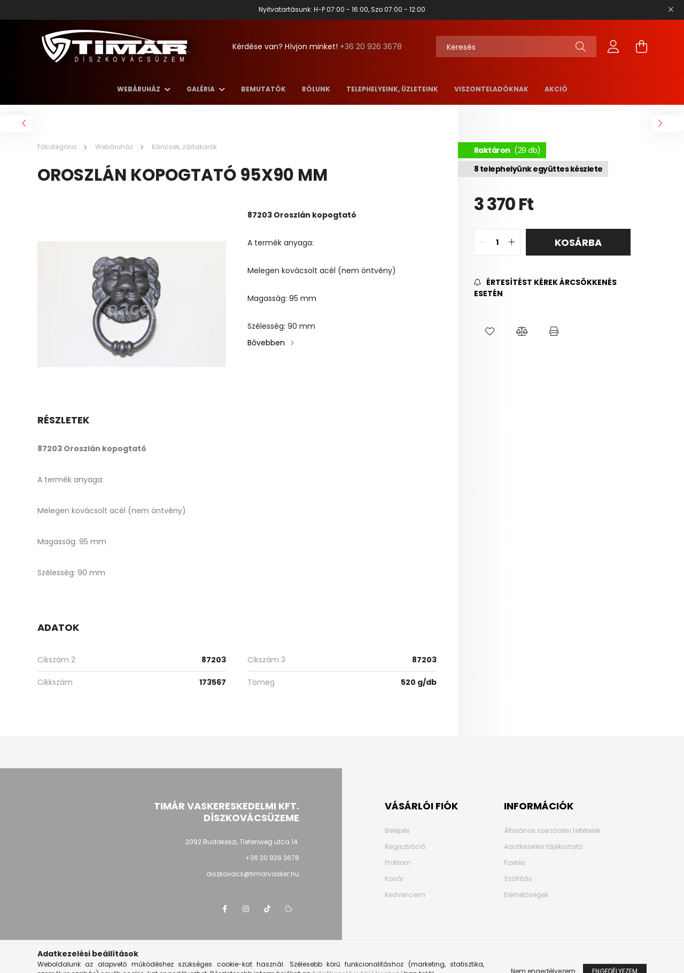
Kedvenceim (405, 895)
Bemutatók (263, 89)
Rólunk (316, 89)
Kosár (394, 879)
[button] (490, 331)
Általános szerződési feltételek (552, 831)
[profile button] (613, 46)
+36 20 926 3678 (371, 46)
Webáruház (139, 89)
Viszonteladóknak (491, 89)
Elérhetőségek (526, 895)
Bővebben (266, 342)
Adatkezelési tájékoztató (543, 847)
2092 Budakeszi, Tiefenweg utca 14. (242, 841)
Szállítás (518, 879)
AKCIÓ (556, 89)
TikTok (267, 909)
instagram (245, 909)
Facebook (224, 909)
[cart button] (641, 46)
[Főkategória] (57, 146)
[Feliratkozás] (552, 288)
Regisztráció (405, 847)
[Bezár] (671, 10)
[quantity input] (497, 242)
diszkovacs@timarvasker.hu (252, 873)
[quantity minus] (483, 242)
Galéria (201, 89)
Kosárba (578, 242)
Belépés (397, 831)
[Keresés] (516, 46)
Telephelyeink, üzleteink (392, 89)
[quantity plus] (512, 242)
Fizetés (514, 863)
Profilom (398, 863)
